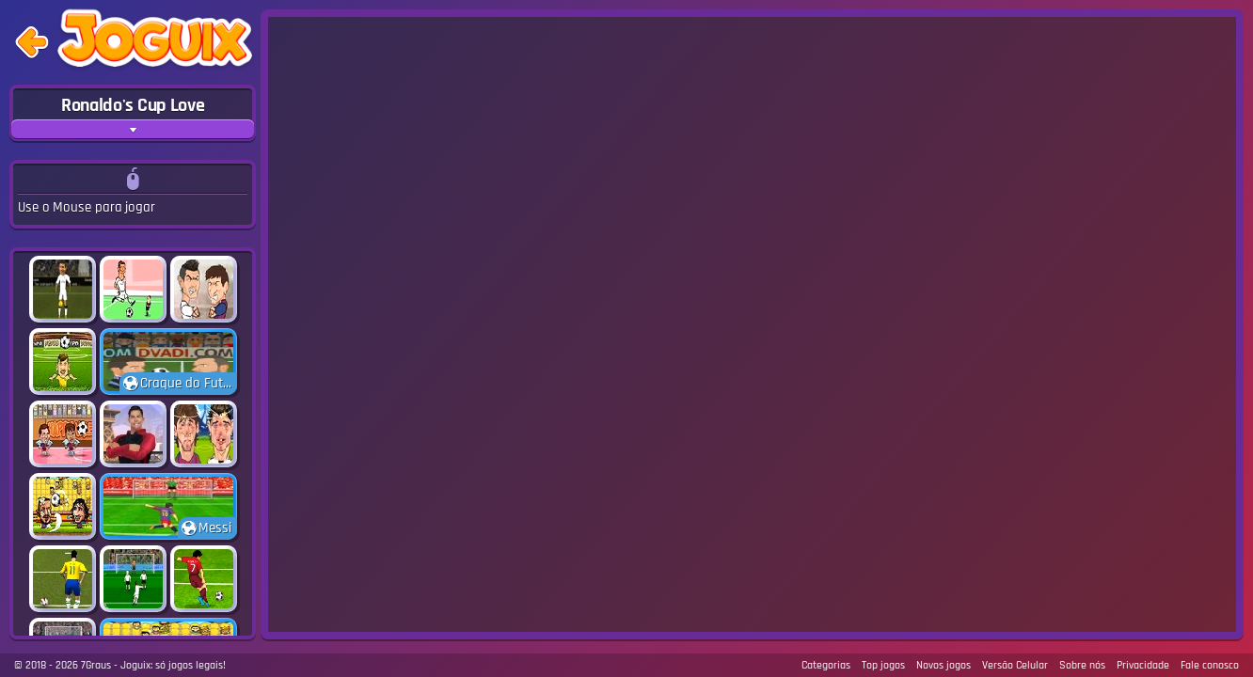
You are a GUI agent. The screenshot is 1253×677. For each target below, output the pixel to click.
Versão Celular (1015, 665)
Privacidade (1143, 665)
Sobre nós (1082, 665)
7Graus (96, 665)
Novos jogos (943, 665)
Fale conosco (1210, 665)
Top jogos (883, 665)
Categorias (825, 665)
